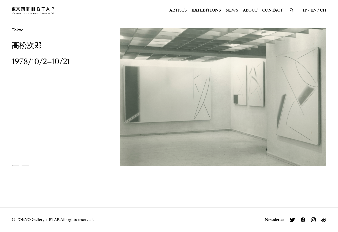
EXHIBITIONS (206, 10)
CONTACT (272, 10)
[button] (15, 165)
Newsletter (274, 219)
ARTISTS (178, 10)
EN (314, 10)
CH (323, 10)
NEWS (232, 10)
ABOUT (250, 10)
